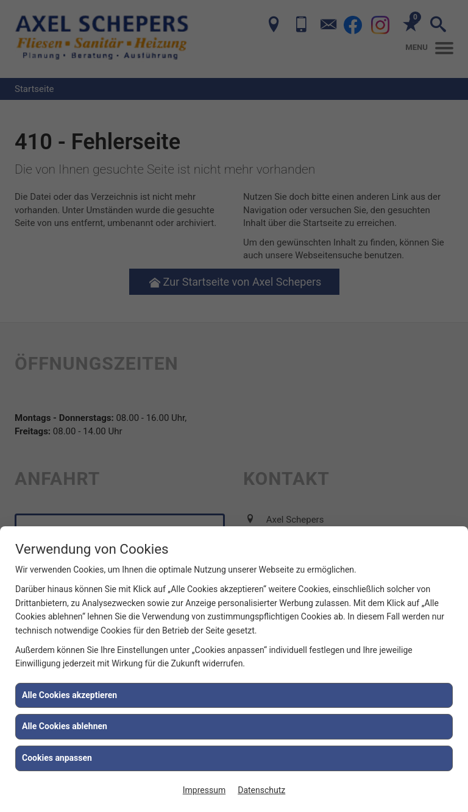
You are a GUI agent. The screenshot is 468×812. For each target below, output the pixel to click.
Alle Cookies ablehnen (64, 726)
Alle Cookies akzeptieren (69, 695)
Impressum (204, 790)
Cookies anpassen (57, 758)
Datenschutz (261, 790)
